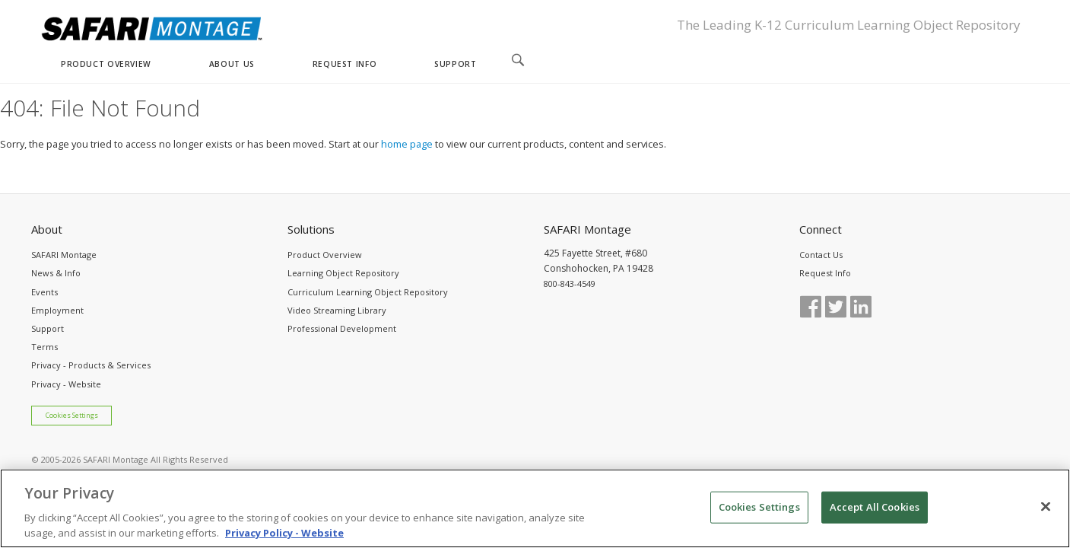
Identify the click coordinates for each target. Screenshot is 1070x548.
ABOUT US (232, 64)
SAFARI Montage (64, 254)
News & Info (56, 273)
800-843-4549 (569, 283)
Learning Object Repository (343, 273)
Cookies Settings (72, 415)
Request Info (825, 273)
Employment (57, 310)
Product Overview (324, 254)
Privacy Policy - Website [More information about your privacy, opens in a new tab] (284, 539)
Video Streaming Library (336, 310)
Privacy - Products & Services (91, 365)
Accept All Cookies (874, 514)
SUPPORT (455, 64)
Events (44, 292)
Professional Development (341, 328)
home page (407, 144)
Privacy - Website (66, 384)
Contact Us (821, 254)
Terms (44, 346)
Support (47, 328)
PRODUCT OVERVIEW (106, 64)
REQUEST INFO (344, 64)
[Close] (1045, 513)
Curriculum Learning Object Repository (367, 292)
